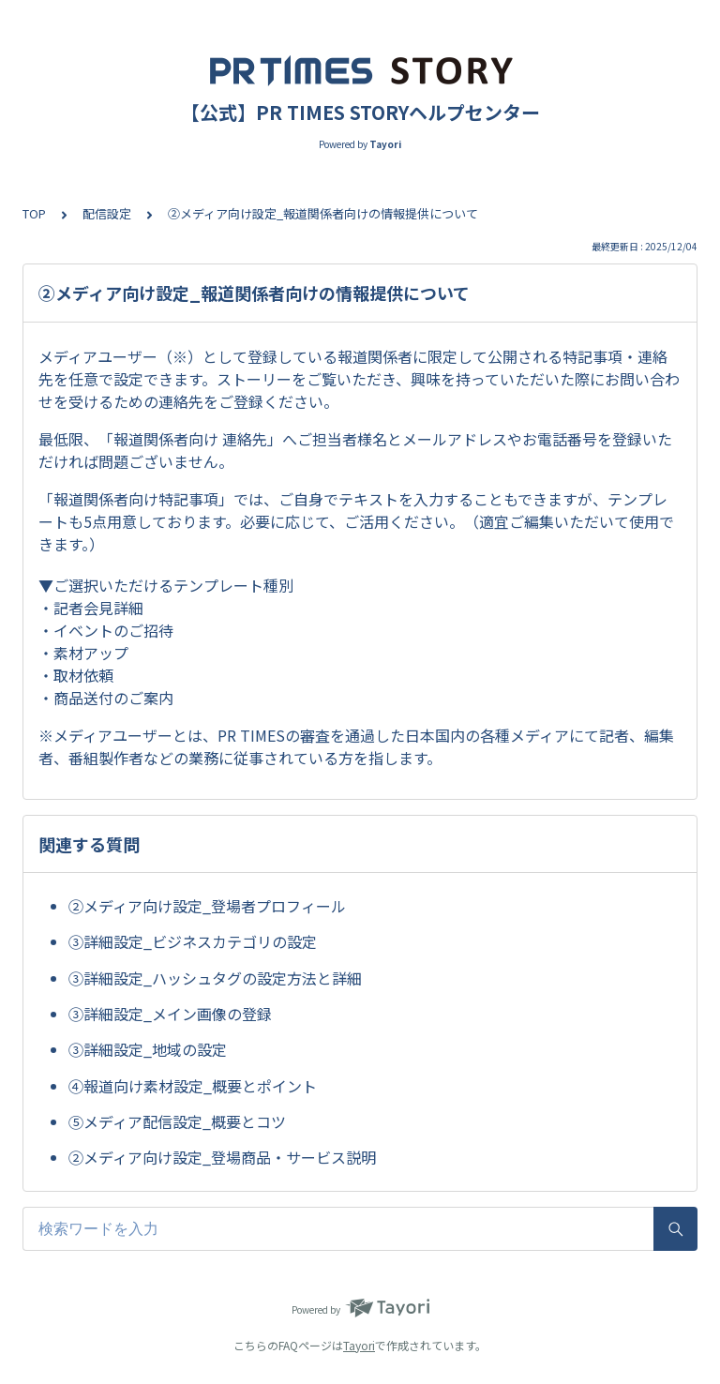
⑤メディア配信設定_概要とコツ (177, 1121)
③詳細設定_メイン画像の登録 (170, 1013)
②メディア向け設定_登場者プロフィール (207, 906)
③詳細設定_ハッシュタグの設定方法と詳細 (215, 978)
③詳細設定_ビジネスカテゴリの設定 (192, 941)
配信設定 (106, 213)
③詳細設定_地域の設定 (147, 1049)
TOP (34, 213)
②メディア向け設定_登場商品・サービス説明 (222, 1157)
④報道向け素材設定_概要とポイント (192, 1086)
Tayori (359, 1345)
